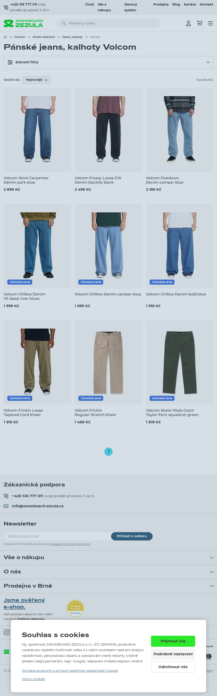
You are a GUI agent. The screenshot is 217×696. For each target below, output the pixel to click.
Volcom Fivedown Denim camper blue (164, 180)
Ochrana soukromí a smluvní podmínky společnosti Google (70, 671)
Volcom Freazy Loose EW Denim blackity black (98, 180)
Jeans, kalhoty (72, 37)
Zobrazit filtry (23, 62)
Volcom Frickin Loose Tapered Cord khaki (23, 412)
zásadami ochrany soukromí (70, 544)
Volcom (19, 37)
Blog (176, 4)
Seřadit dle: (12, 79)
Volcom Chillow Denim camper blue (108, 294)
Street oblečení (44, 37)
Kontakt (206, 4)
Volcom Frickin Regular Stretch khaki (95, 412)
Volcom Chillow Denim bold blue (176, 294)
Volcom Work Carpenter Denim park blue (26, 180)
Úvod (89, 4)
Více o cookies (33, 679)
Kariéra (190, 4)
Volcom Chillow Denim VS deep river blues (24, 296)
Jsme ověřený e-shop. (24, 603)
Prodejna (161, 4)
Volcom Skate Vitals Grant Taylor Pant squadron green (172, 412)
